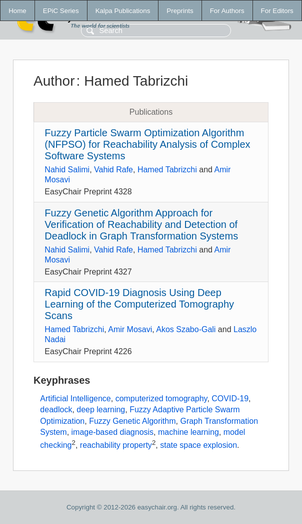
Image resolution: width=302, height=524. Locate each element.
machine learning (188, 432)
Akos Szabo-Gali (186, 329)
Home (17, 11)
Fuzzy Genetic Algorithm (132, 421)
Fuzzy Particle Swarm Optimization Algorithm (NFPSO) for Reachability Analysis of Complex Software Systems (147, 144)
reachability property (116, 445)
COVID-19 (230, 398)
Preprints (179, 11)
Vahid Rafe (113, 169)
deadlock (56, 409)
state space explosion (198, 445)
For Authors (227, 11)
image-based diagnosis (113, 432)
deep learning (100, 409)
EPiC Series (61, 11)
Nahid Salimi (67, 169)
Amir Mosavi (130, 329)
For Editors (277, 11)
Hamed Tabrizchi (167, 169)
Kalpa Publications (123, 11)
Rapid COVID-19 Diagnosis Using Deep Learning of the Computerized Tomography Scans (139, 304)
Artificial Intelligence (75, 398)
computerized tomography (162, 398)
